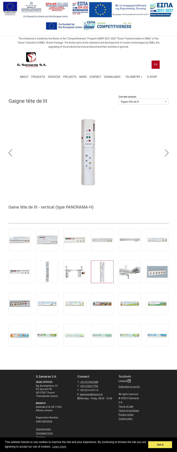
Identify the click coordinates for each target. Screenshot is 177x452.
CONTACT (95, 76)
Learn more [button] (59, 446)
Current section (127, 96)
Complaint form (44, 433)
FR (155, 64)
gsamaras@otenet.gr (91, 394)
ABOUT (24, 76)
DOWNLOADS (112, 76)
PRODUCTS (38, 76)
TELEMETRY (133, 76)
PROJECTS (69, 76)
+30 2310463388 (89, 382)
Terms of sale (126, 406)
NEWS (83, 76)
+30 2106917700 (89, 386)
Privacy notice (126, 414)
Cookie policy (126, 418)
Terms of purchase (129, 410)
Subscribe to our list (129, 386)
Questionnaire (43, 429)
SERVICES (54, 76)
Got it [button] (160, 444)
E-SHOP (152, 76)
